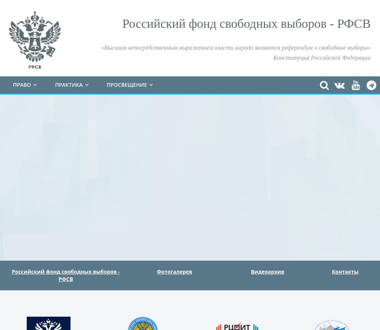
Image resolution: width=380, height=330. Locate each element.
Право (22, 84)
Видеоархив (267, 271)
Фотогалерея (174, 271)
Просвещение (127, 84)
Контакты (345, 271)
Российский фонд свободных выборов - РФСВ (66, 275)
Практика (68, 84)
